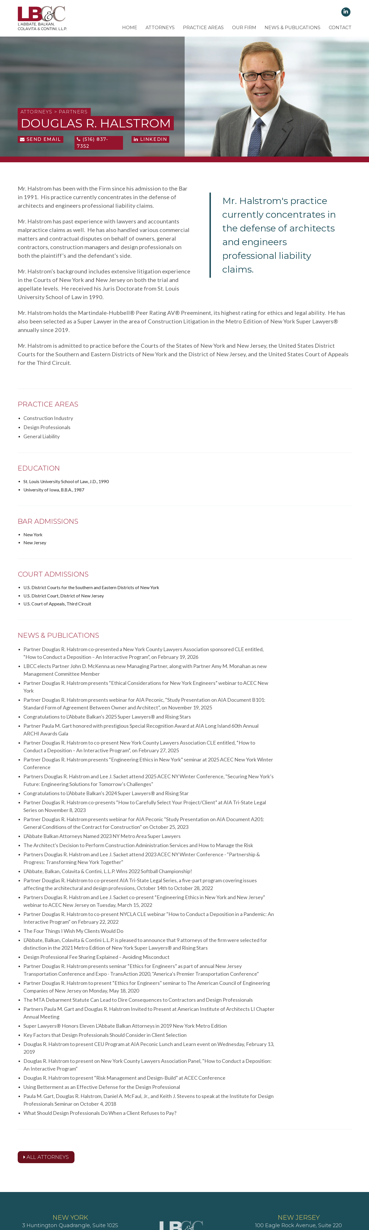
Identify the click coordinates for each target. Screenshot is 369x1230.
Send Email (40, 142)
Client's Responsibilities (151, 1195)
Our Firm (244, 27)
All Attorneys (46, 1091)
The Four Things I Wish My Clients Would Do (73, 875)
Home (129, 27)
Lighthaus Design (274, 1203)
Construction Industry (48, 421)
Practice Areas (203, 27)
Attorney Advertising (252, 1195)
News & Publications (292, 27)
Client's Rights (110, 1195)
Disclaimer (217, 1195)
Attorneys (160, 27)
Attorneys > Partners (54, 115)
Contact (340, 27)
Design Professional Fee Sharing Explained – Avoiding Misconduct (96, 899)
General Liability (258, 421)
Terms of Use (191, 1195)
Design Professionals (155, 421)
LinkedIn (150, 142)
